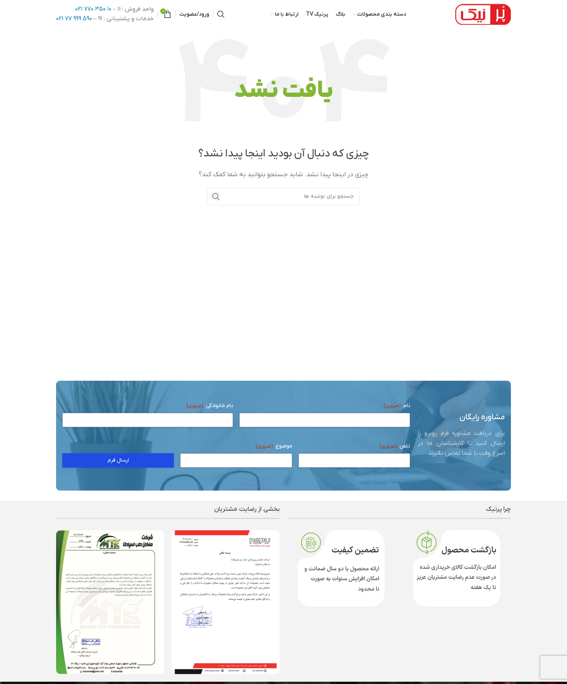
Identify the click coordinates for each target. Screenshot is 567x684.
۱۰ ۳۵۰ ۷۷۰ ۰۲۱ (93, 9)
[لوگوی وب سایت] (483, 14)
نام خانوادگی (209, 407)
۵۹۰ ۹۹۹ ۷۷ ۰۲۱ (74, 19)
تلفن (395, 447)
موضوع (274, 447)
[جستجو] (221, 15)
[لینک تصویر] (226, 603)
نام (396, 407)
